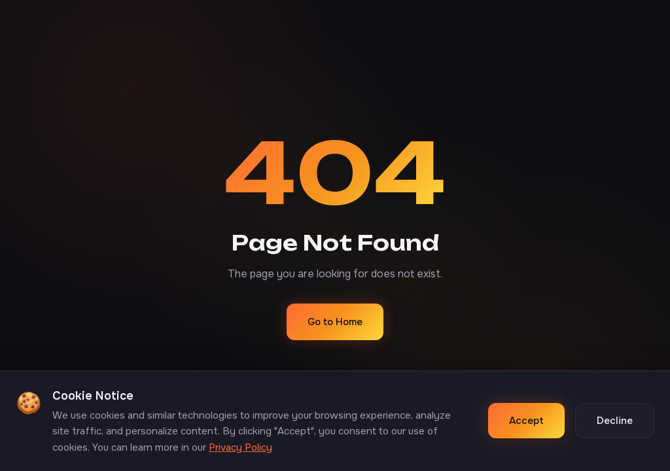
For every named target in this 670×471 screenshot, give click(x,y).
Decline (615, 420)
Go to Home (335, 321)
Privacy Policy (240, 447)
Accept (526, 420)
